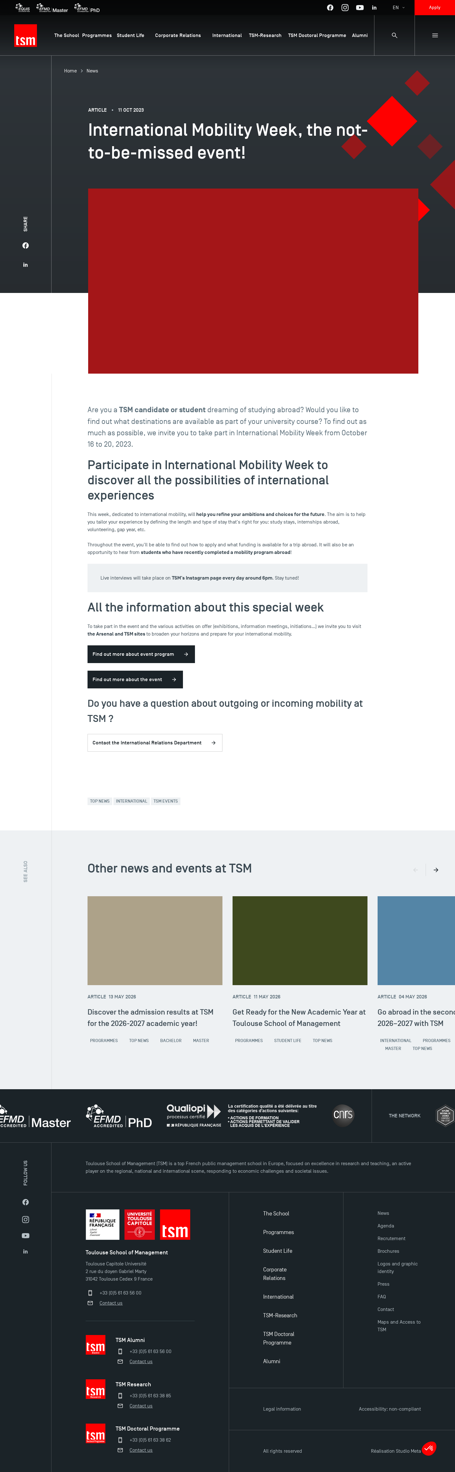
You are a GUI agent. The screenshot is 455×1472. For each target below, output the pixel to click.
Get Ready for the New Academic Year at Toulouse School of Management (299, 1017)
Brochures (388, 1251)
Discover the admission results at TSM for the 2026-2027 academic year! (151, 1017)
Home (70, 71)
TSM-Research (280, 1315)
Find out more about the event (127, 679)
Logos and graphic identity (398, 1267)
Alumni (271, 1361)
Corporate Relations (275, 1274)
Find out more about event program (133, 654)
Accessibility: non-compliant (390, 1409)
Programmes (104, 1040)
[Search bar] (394, 35)
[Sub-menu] (435, 35)
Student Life (287, 1040)
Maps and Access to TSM (399, 1325)
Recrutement (391, 1238)
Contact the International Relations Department (147, 743)
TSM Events (166, 801)
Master (201, 1040)
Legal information (282, 1409)
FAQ (382, 1297)
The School (276, 1213)
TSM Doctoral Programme (278, 1338)
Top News (100, 801)
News (92, 71)
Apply (434, 7)
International (131, 801)
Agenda (386, 1226)
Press (384, 1284)
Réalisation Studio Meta (396, 1451)
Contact (386, 1309)
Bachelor (171, 1040)
